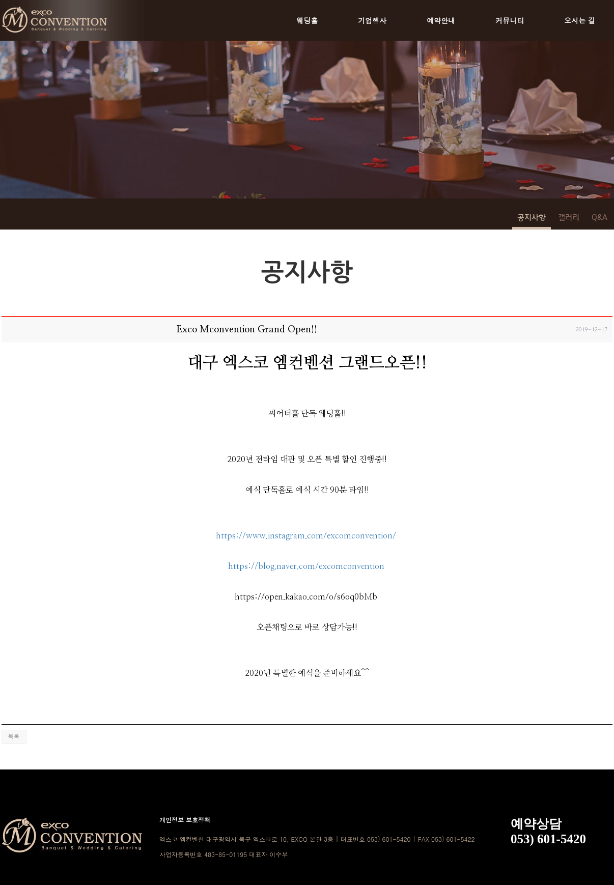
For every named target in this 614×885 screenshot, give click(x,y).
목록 (14, 736)
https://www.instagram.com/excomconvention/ (306, 536)
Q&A (599, 218)
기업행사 (372, 20)
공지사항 (531, 218)
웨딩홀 (307, 20)
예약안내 (441, 20)
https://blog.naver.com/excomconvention (306, 566)
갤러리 (568, 218)
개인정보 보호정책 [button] (184, 819)
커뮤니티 (509, 20)
